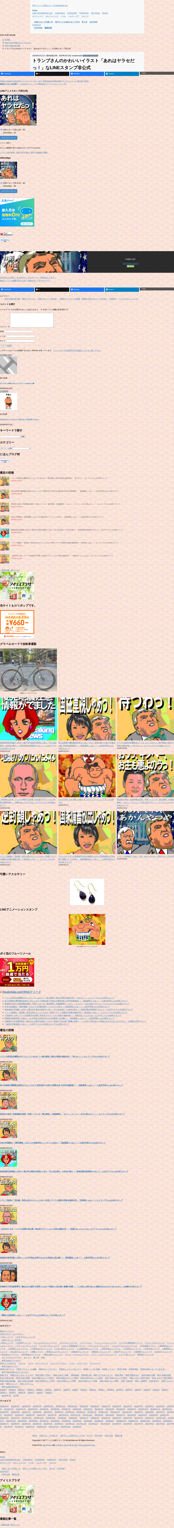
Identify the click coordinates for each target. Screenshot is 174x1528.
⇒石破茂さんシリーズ (79, 1354)
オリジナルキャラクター (12, 1360)
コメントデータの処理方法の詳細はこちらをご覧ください (77, 353)
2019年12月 (161, 1421)
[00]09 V (12, 1395)
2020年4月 (116, 1421)
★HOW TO (6, 1398)
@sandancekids (130, 263)
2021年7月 (120, 1418)
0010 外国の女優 (148, 1378)
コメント (5, 329)
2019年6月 (55, 1424)
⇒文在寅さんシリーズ (132, 1351)
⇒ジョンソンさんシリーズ (105, 1346)
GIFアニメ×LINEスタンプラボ (72, 1438)
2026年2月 (26, 1409)
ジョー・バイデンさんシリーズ (103, 1357)
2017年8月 (127, 1426)
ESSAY (105, 13)
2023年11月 (155, 1412)
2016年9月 (77, 1429)
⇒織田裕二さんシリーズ (101, 1354)
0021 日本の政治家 (25, 1384)
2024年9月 (44, 1412)
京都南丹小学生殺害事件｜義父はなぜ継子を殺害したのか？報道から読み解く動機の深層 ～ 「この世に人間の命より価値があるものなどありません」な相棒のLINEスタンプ (75, 1024)
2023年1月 (92, 1415)
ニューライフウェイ (58, 1366)
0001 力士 (4, 1378)
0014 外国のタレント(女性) (43, 1381)
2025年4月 (138, 1409)
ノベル (63, 16)
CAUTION (109, 1438)
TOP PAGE (95, 13)
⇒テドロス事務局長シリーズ (130, 1346)
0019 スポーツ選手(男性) (162, 1381)
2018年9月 (156, 1424)
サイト (2, 344)
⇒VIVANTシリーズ (23, 1346)
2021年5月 (142, 1418)
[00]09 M (110, 1393)
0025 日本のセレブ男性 (109, 1384)
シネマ (30, 1366)
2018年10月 (145, 1424)
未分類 (16, 1398)
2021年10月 (87, 1418)
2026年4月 (4, 1409)
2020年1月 (149, 1421)
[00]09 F (48, 1393)
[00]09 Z (49, 1395)
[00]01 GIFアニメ (7, 1372)
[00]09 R (147, 1393)
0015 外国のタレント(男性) (67, 1381)
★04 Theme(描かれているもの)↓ (15, 1375)
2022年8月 (149, 1415)
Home (34, 1438)
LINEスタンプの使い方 (48, 1438)
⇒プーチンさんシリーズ (49, 1349)
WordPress (46, 1448)
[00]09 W (21, 1395)
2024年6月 (77, 1412)
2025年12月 (48, 1409)
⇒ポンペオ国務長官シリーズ (73, 1349)
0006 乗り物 (86, 1378)
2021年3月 (164, 1418)
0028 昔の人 (154, 1384)
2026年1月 (37, 1409)
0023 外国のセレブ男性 (66, 1384)
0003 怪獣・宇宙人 (43, 1378)
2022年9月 (138, 1415)
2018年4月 (37, 1426)
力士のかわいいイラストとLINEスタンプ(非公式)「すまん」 (20, 422)
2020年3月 (127, 1421)
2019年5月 (66, 1424)
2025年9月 (84, 1409)
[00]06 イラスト (108, 1372)
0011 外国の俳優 (164, 1378)
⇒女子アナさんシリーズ (25, 1340)
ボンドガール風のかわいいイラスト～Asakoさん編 (17, 386)
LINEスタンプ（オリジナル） (12, 1337)
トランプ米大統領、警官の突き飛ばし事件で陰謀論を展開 (23, 152)
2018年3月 (48, 1426)
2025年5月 (127, 1409)
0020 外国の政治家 (90, 56)
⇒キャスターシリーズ (68, 1346)
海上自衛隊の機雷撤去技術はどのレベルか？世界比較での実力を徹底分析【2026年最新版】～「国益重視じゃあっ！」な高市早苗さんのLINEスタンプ (65, 494)
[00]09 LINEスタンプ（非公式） (95, 299)
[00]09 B (12, 1393)
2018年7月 (4, 1426)
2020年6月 (94, 1421)
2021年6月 (131, 1418)
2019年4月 (77, 1424)
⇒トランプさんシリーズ (128, 299)
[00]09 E (39, 1393)
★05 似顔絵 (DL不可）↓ (11, 1390)
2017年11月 (93, 1426)
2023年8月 (15, 1415)
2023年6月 (37, 1415)
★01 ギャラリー (6, 1334)
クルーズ (85, 16)
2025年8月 (94, 1409)
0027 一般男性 (141, 1384)
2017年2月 (19, 1429)
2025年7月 (105, 1409)
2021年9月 (99, 1418)
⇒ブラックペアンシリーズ (26, 1349)
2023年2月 (81, 1415)
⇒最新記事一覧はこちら (10, 573)
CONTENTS (60, 13)
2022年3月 (30, 1418)
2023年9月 (4, 1415)
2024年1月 (131, 1412)
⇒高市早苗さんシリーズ (30, 1357)
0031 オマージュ (29, 299)
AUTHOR (98, 1438)
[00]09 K (92, 1393)
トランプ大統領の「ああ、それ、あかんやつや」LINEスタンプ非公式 (145, 859)
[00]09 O (128, 1393)
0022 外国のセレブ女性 (45, 1384)
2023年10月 (167, 1412)
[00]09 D (30, 1393)
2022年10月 (127, 1415)
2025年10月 (72, 1409)
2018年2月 (59, 1426)
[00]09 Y (40, 1395)
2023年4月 (59, 1415)
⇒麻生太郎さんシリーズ (53, 1357)
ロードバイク (37, 16)
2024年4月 (99, 1412)
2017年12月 (81, 1426)
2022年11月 (115, 1415)
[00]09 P (138, 1393)
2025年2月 (160, 1409)
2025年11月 (60, 1409)
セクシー (27, 1360)
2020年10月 (50, 1421)
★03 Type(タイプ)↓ (10, 1369)
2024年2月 (120, 1412)
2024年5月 (88, 1412)
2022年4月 (19, 1418)
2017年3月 (8, 1429)
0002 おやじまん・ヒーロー (21, 1378)
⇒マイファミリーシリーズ (98, 1349)
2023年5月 (48, 1415)
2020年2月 (138, 1421)
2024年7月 (66, 1412)
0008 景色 (119, 1378)
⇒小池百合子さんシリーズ (41, 1351)
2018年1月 (70, 1426)
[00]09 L (101, 1393)
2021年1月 (15, 1421)
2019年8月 (33, 1424)
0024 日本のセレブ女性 (87, 1384)
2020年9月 (62, 1421)
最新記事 (118, 1438)
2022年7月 (160, 1415)
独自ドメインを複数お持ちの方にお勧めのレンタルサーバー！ (25, 281)
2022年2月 (41, 1418)
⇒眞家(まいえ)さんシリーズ (56, 1354)
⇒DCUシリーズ (6, 1346)
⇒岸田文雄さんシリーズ (110, 1351)
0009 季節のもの (132, 1378)
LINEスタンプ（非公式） (47, 299)
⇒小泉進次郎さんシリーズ (87, 1351)
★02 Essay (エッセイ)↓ (11, 1363)
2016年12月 (41, 1429)
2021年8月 (110, 1418)
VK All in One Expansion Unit (83, 1448)
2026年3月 (15, 1409)
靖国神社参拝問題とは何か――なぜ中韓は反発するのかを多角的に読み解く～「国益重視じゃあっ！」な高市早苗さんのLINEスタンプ (59, 1021)
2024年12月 (9, 1412)
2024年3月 (110, 1412)
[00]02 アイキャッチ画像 (70, 299)
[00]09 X (31, 1395)
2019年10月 (11, 1424)
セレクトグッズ (51, 16)
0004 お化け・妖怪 (61, 1378)
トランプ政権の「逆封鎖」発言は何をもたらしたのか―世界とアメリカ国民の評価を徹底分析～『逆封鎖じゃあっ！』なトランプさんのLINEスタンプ (64, 545)
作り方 (90, 1438)
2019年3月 (88, 1424)
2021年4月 (153, 1418)
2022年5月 (8, 1418)
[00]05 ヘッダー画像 (91, 1372)
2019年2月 (99, 1424)
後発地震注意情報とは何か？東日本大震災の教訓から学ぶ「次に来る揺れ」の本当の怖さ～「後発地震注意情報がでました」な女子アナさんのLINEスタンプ (67, 533)
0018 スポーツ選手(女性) (139, 1381)
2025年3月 (149, 1409)
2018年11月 (133, 1424)
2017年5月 (160, 1426)
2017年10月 (105, 1426)
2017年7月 (138, 1426)
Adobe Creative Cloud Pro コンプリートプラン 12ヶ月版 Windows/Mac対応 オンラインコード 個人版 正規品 (44, 81)
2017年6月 (149, 1426)
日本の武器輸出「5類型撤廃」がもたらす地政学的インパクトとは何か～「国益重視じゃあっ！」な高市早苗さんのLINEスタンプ (57, 520)
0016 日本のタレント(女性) (92, 1381)
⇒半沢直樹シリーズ (147, 1349)
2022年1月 (52, 1418)
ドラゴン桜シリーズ (127, 1357)
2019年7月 (44, 1424)
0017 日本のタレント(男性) (116, 1381)
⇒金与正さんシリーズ (163, 1354)
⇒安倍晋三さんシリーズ (18, 1351)
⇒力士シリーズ (6, 1340)
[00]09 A (3, 1393)
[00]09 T (113, 299)
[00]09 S (156, 1393)
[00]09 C (21, 1393)
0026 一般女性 (127, 1384)
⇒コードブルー (85, 1346)
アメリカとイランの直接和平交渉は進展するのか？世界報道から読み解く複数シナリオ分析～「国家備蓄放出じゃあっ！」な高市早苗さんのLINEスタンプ (86, 862)
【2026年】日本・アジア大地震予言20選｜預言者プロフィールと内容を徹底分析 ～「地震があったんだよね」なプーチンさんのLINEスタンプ (62, 558)
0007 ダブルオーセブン (103, 1378)
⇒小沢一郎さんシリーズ (64, 1351)
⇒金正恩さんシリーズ (9, 1357)
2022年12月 (103, 1415)
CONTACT (36, 25)
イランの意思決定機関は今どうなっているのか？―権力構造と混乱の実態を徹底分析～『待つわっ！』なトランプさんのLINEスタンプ (59, 481)
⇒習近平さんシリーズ (122, 1354)
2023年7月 (26, 1415)
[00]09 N (119, 1393)
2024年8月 (55, 1412)
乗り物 (36, 1360)
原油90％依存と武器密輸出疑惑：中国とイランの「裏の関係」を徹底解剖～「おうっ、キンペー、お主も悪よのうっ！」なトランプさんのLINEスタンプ (65, 507)
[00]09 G (57, 1393)
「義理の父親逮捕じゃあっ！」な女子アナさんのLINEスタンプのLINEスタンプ (37, 1027)
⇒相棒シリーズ (36, 1354)
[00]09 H (66, 1393)
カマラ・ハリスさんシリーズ (77, 1357)
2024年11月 (21, 1412)
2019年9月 (22, 1424)
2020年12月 (27, 1421)
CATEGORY (72, 13)
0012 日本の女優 (7, 1381)
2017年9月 (116, 1426)
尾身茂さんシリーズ (145, 1357)
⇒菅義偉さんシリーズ (142, 1354)
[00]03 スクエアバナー (48, 1372)
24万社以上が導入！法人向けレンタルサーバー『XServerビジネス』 (28, 278)
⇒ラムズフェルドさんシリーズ (124, 1349)
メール (2, 339)
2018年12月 (121, 1424)
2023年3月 (70, 1415)
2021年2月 (4, 1421)
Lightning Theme (62, 1448)
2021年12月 (63, 1418)
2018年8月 (167, 1424)
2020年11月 (39, 1421)
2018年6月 (15, 1426)
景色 (43, 1360)
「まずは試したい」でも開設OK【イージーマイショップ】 (33, 84)
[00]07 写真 (121, 1372)
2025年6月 (116, 1409)
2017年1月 (30, 1429)
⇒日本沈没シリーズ (151, 1351)
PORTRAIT (84, 13)
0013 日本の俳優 (23, 1381)
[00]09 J (84, 1393)
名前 (2, 334)
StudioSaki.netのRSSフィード (21, 994)
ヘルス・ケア (73, 16)
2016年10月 (65, 1429)
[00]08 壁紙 (133, 1372)
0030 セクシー (12, 1387)
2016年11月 (53, 1429)
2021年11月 (75, 1418)
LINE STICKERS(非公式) (42, 13)
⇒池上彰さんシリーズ (18, 1354)
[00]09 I (75, 1393)
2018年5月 (26, 1426)
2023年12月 (143, 1412)
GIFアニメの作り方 (8, 1366)
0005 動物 (75, 1378)
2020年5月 (105, 1421)
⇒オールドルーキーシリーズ (45, 1346)
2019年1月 (110, 1424)
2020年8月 (73, 1421)
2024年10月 (33, 1412)
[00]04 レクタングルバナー (70, 1372)
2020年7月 (84, 1421)
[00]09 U (3, 1395)
